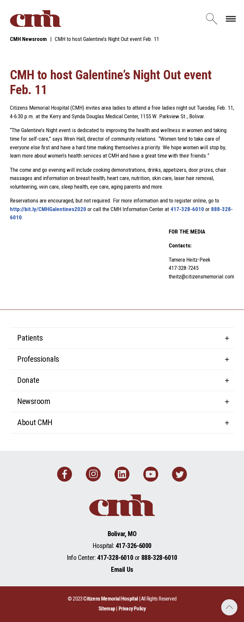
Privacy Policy (132, 608)
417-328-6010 (187, 209)
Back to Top (229, 607)
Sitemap (106, 608)
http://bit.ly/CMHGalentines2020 (48, 209)
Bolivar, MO (122, 534)
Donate (28, 380)
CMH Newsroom (28, 39)
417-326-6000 (134, 546)
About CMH (34, 422)
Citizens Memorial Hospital (110, 599)
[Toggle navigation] (230, 18)
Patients (30, 338)
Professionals (38, 359)
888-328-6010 (159, 558)
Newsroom (33, 401)
